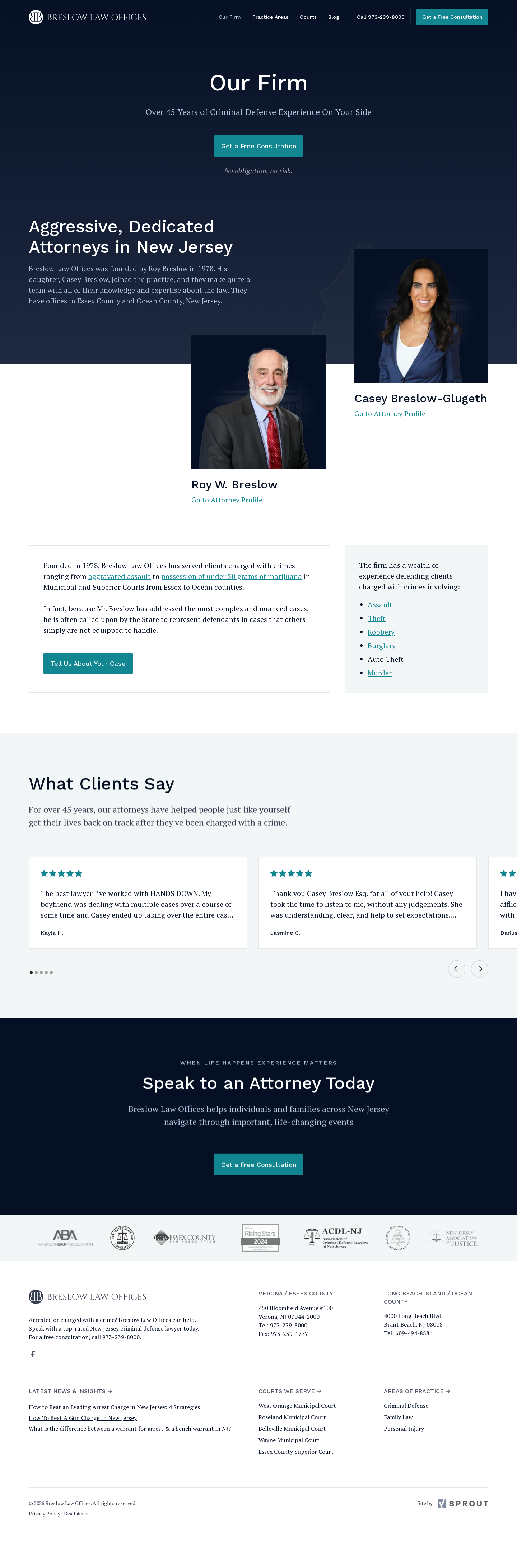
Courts (308, 17)
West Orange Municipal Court (297, 1406)
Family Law (398, 1417)
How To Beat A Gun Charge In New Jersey (83, 1418)
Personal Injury (404, 1429)
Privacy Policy (44, 1513)
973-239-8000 (288, 1325)
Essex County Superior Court (296, 1452)
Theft (377, 618)
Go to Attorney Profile (226, 500)
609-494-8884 (414, 1333)
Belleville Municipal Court (292, 1429)
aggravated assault (119, 576)
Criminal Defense (406, 1406)
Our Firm (230, 17)
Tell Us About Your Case (88, 663)
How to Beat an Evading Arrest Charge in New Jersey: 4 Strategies (114, 1407)
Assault (380, 604)
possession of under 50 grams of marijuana (231, 576)
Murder (380, 673)
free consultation (66, 1337)
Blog (333, 17)
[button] (456, 976)
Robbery (381, 632)
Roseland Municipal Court (292, 1417)
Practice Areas (270, 17)
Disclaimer (76, 1513)
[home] (87, 17)
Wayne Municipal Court (289, 1440)
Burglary (382, 645)
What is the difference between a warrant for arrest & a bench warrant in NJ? (130, 1429)
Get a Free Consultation (452, 17)
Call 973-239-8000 (381, 17)
